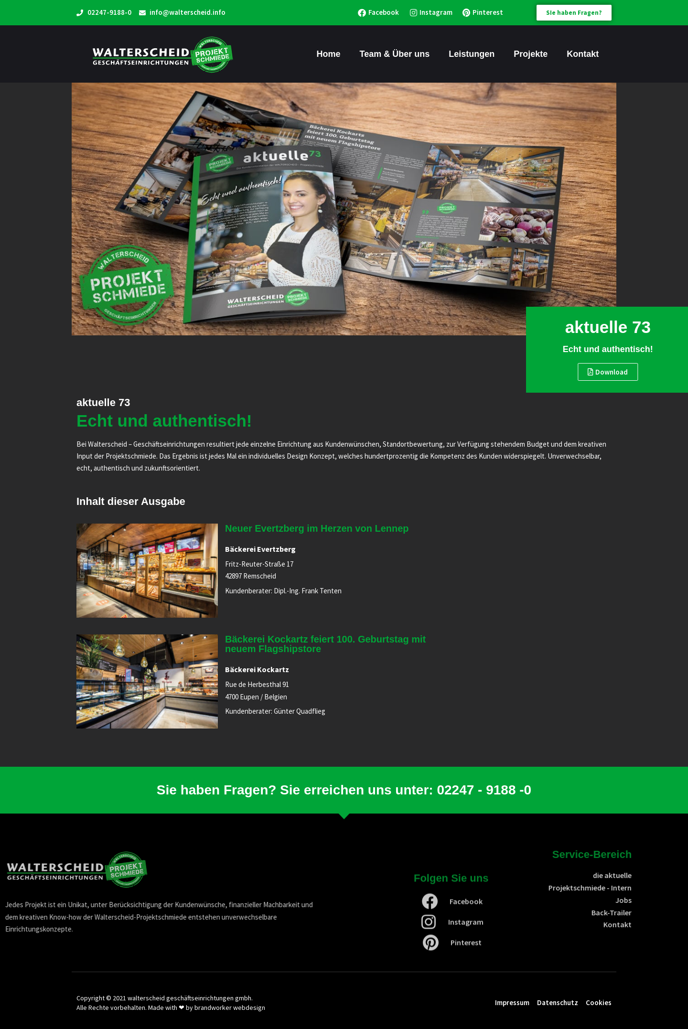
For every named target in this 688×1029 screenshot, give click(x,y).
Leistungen (471, 54)
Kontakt (583, 54)
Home (329, 54)
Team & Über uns (395, 54)
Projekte (531, 54)
